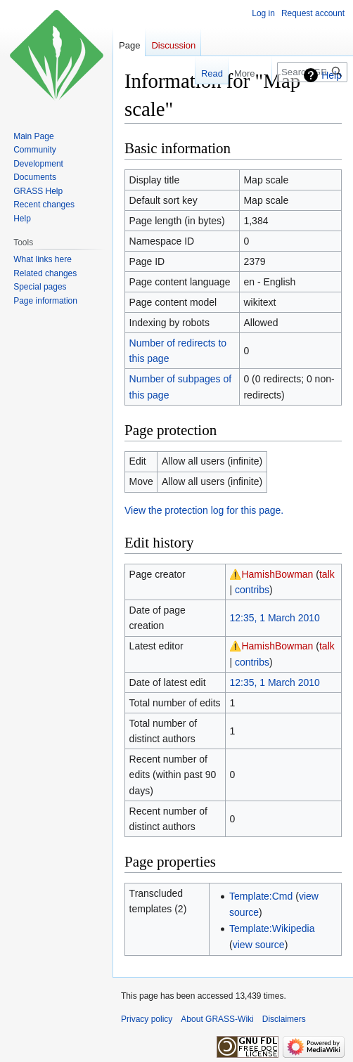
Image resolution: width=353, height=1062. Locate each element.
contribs (252, 589)
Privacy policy (146, 1019)
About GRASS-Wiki (217, 1019)
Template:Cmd (261, 896)
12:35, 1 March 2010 (274, 617)
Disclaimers (284, 1019)
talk (327, 574)
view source (259, 944)
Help (331, 75)
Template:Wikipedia (271, 928)
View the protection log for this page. (203, 510)
